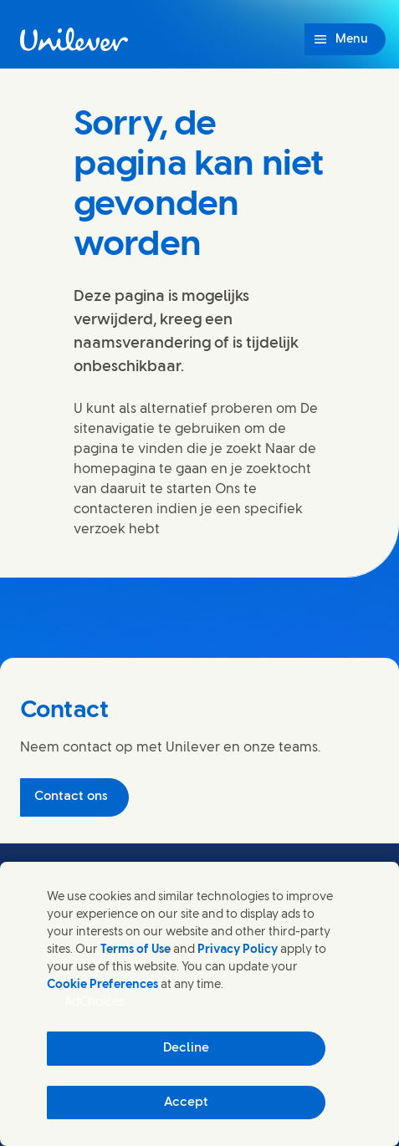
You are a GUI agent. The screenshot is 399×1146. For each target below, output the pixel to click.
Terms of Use (135, 950)
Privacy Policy (237, 950)
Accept (186, 1102)
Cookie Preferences (102, 985)
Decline (186, 1048)
